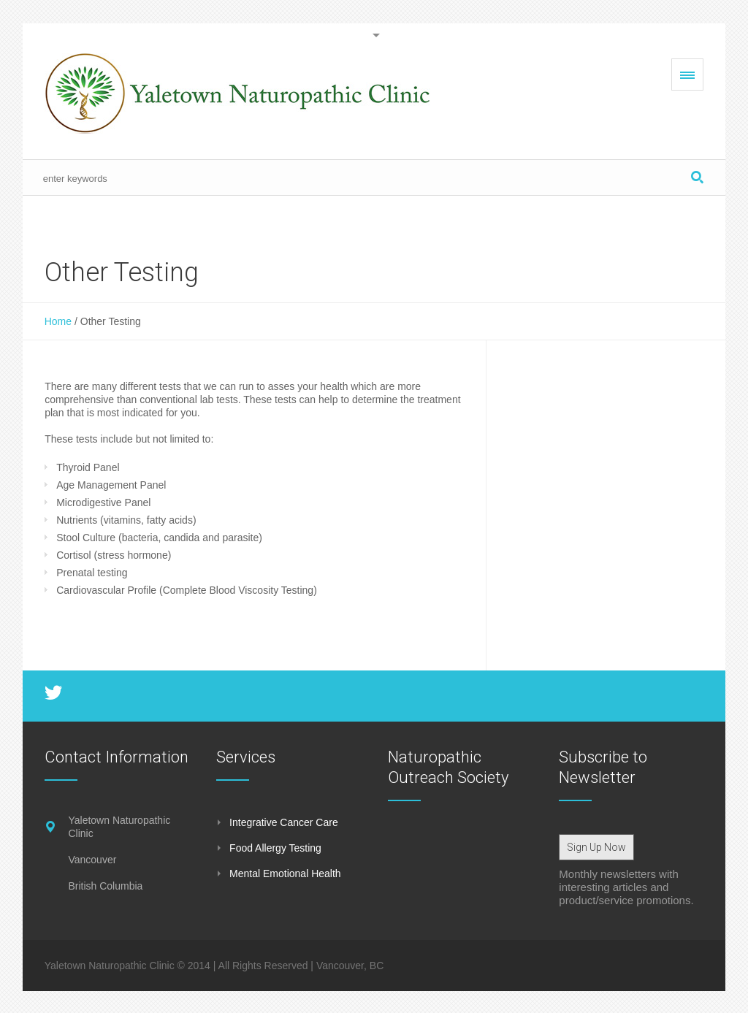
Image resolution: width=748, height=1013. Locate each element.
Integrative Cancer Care (283, 822)
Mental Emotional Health (285, 873)
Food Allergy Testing (275, 848)
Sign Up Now (596, 847)
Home (58, 321)
